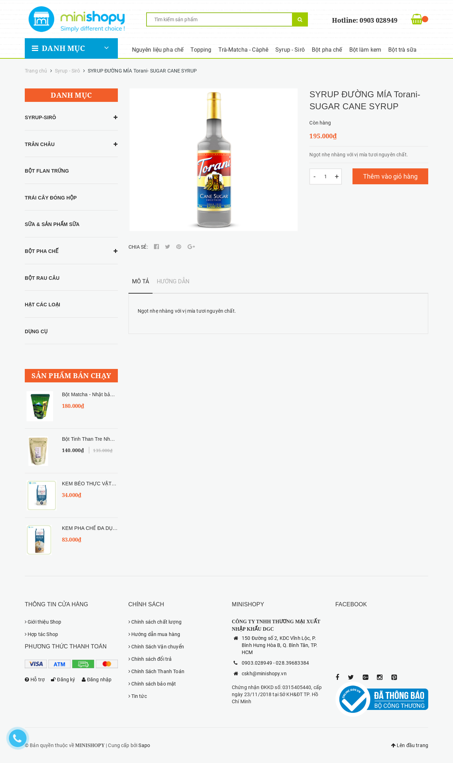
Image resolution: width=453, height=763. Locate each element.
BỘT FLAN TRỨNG (47, 171)
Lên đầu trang (409, 745)
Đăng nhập (97, 679)
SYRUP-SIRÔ (40, 117)
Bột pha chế (327, 49)
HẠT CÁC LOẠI (42, 304)
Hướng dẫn (173, 281)
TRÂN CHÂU (40, 144)
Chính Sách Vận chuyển (156, 646)
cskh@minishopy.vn (264, 673)
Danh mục (58, 48)
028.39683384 (292, 663)
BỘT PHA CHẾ (41, 251)
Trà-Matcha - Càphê (243, 49)
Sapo (144, 745)
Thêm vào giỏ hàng (390, 176)
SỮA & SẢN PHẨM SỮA (52, 224)
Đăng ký (63, 679)
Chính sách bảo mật (152, 684)
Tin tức (137, 696)
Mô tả (140, 281)
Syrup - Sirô (290, 49)
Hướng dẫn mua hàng (154, 634)
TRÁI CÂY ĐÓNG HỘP (51, 198)
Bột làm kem (365, 49)
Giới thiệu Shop (43, 622)
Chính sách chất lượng (155, 622)
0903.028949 (257, 663)
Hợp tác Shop (41, 634)
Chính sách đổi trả (150, 659)
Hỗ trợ (35, 679)
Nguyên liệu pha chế (158, 49)
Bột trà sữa (402, 49)
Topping (200, 49)
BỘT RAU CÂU (42, 278)
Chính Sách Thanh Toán (156, 671)
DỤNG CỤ (36, 331)
